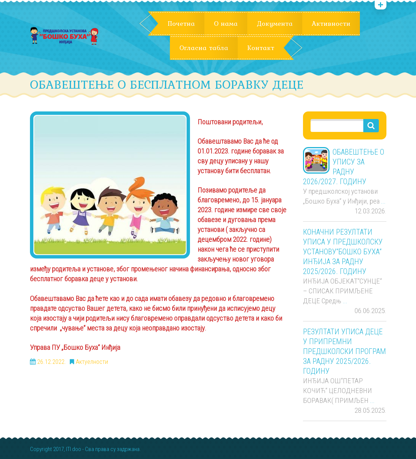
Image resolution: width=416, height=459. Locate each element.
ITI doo (73, 449)
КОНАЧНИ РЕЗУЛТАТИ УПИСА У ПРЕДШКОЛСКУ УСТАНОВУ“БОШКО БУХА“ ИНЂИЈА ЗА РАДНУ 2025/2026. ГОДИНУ (343, 251)
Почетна (181, 23)
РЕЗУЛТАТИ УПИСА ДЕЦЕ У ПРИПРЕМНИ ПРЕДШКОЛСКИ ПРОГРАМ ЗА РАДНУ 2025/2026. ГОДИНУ (344, 351)
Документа (274, 23)
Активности (331, 23)
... (383, 201)
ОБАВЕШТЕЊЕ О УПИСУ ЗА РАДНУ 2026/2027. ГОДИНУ (343, 166)
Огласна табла (204, 48)
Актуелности (92, 361)
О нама (225, 23)
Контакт (261, 48)
